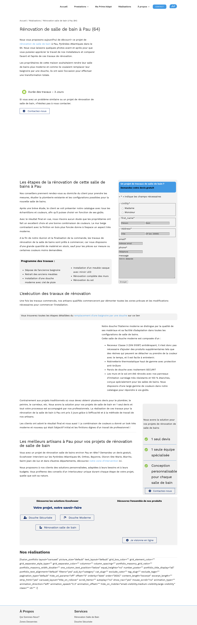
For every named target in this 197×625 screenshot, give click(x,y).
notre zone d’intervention (103, 464)
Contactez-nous (34, 111)
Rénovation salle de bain (57, 530)
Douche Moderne (77, 521)
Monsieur (130, 212)
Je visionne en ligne (139, 543)
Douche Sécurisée (37, 521)
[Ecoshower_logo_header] (33, 3)
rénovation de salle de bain (35, 44)
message (124, 255)
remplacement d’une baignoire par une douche (100, 318)
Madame (129, 208)
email (122, 239)
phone (123, 247)
